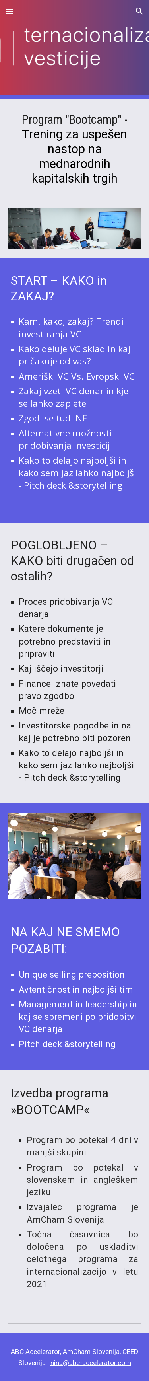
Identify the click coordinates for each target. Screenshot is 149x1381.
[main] (75, 149)
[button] (9, 11)
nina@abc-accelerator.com (90, 1363)
